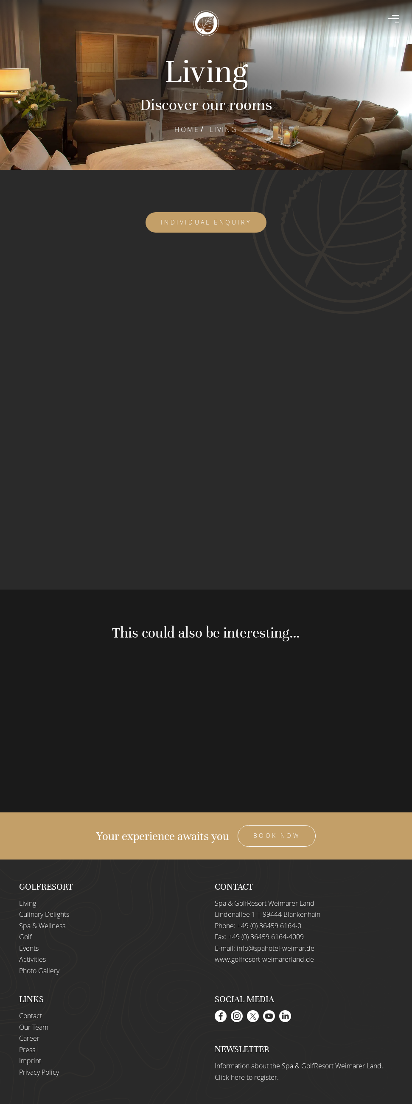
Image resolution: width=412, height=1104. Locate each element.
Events (29, 948)
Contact (30, 1015)
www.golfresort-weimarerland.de (264, 959)
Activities (32, 959)
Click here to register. (247, 1077)
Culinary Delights (44, 914)
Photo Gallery (39, 970)
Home (186, 129)
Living (27, 903)
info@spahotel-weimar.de (275, 948)
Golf (25, 936)
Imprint (30, 1060)
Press (27, 1049)
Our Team (33, 1027)
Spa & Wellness (42, 925)
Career (29, 1038)
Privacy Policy (39, 1072)
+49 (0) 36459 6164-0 (269, 925)
